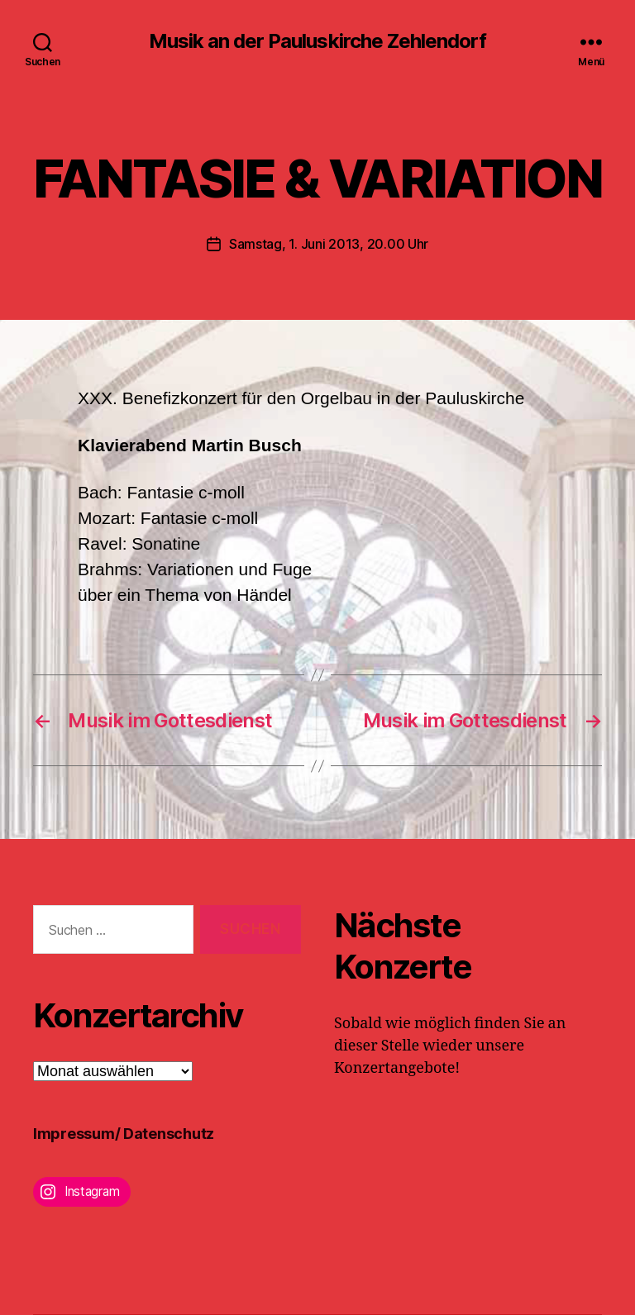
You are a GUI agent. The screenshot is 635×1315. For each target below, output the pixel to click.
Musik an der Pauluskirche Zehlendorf (317, 41)
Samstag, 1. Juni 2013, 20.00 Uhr (328, 244)
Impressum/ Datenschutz (123, 1133)
